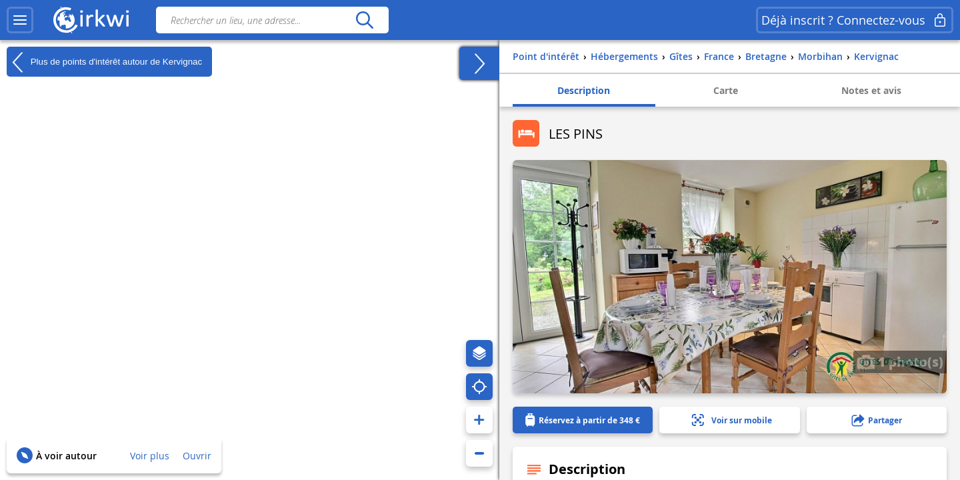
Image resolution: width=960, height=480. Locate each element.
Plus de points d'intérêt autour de (104, 62)
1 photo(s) (900, 361)
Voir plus (149, 455)
